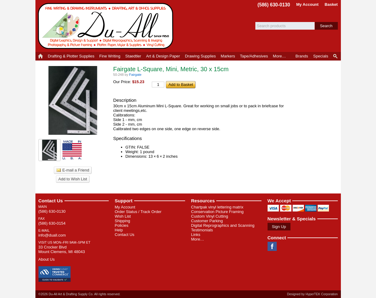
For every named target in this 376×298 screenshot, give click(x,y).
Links (195, 234)
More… (197, 239)
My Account (307, 4)
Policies (122, 225)
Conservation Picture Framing (217, 211)
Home (40, 56)
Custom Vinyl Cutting (209, 216)
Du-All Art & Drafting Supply (106, 26)
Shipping (122, 221)
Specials (320, 56)
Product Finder (336, 56)
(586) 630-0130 (273, 4)
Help (119, 230)
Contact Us (50, 200)
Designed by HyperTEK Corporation (312, 294)
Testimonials (202, 230)
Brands (301, 56)
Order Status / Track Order (138, 211)
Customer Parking (207, 221)
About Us (46, 259)
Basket (331, 4)
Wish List (123, 216)
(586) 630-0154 (52, 223)
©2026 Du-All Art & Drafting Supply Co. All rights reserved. (79, 294)
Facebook (272, 246)
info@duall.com (52, 235)
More (279, 56)
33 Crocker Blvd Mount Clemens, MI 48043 (61, 249)
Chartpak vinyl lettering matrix (217, 207)
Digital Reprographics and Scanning (222, 225)
